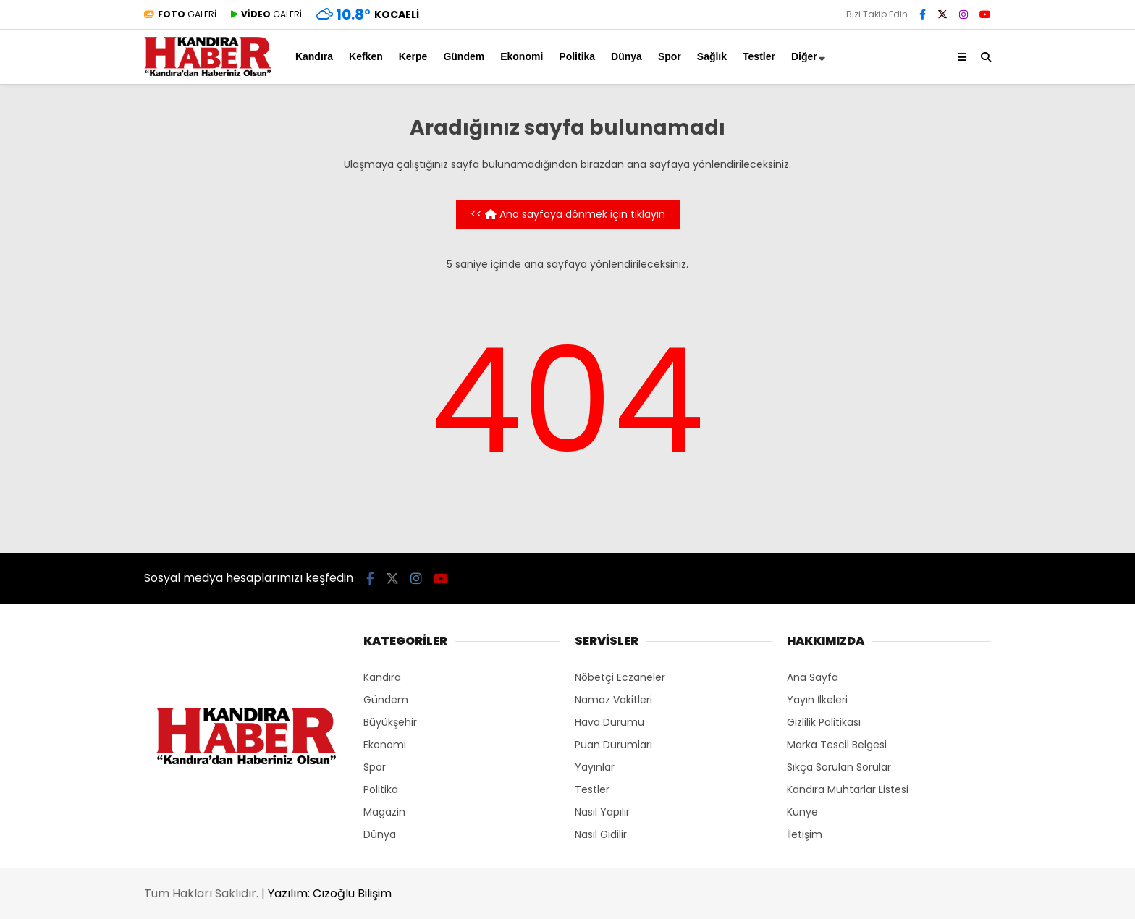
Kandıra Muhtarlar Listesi (847, 789)
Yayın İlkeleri (817, 700)
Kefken (366, 56)
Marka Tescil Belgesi (837, 744)
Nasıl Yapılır (602, 812)
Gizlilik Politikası (824, 722)
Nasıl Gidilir (601, 834)
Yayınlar (595, 767)
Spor (669, 56)
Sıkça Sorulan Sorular (839, 767)
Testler (759, 56)
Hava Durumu (609, 722)
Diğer (804, 56)
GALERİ (180, 14)
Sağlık (712, 56)
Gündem (463, 56)
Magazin (384, 812)
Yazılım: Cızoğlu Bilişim (330, 893)
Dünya (626, 56)
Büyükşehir (390, 722)
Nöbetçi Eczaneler (620, 677)
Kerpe (413, 56)
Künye (802, 812)
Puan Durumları (613, 744)
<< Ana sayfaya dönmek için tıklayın (568, 214)
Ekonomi (521, 56)
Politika (577, 56)
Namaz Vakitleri (613, 700)
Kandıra (314, 56)
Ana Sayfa (812, 677)
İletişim (804, 834)
